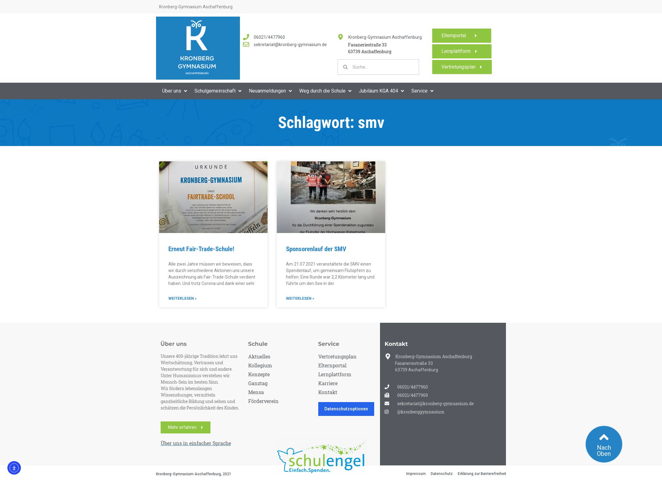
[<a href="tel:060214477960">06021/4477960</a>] (246, 37)
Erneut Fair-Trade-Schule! (201, 249)
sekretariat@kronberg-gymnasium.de (290, 44)
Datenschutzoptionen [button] (346, 408)
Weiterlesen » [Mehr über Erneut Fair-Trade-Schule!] (182, 298)
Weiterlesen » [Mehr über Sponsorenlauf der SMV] (300, 298)
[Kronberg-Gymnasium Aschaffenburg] (341, 37)
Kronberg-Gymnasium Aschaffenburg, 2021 (193, 474)
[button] (175, 91)
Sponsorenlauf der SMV (316, 249)
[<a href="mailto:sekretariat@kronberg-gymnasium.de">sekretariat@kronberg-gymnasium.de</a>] (246, 44)
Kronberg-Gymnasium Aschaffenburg (385, 37)
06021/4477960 (269, 37)
